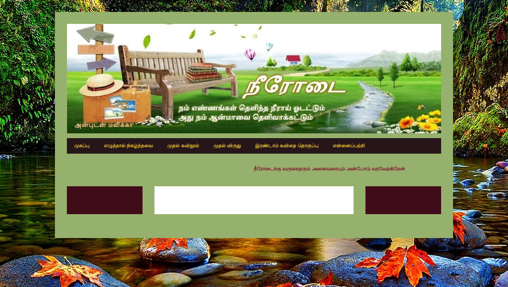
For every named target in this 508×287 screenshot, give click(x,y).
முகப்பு (82, 145)
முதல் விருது (227, 145)
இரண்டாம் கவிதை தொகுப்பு (286, 145)
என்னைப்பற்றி (349, 145)
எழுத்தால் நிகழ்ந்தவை (128, 145)
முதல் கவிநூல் (183, 145)
